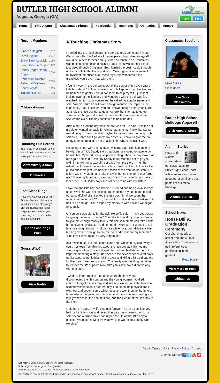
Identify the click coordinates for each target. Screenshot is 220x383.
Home (23, 25)
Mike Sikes (173, 83)
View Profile (37, 284)
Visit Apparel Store (182, 130)
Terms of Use (160, 348)
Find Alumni (44, 25)
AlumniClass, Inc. (45, 363)
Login (185, 18)
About (146, 348)
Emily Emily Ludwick (34, 60)
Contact (197, 348)
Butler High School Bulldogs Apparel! (182, 120)
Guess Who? (31, 248)
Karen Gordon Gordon (35, 65)
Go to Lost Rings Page (37, 230)
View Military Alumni (38, 165)
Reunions (126, 25)
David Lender (29, 55)
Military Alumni (32, 107)
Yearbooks (104, 25)
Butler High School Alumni (77, 9)
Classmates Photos (74, 25)
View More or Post (182, 268)
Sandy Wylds (29, 88)
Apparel (168, 25)
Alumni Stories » (182, 196)
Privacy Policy (180, 348)
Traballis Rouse (31, 92)
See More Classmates (182, 99)
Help (198, 18)
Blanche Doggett (31, 51)
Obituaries (147, 25)
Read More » (190, 259)
